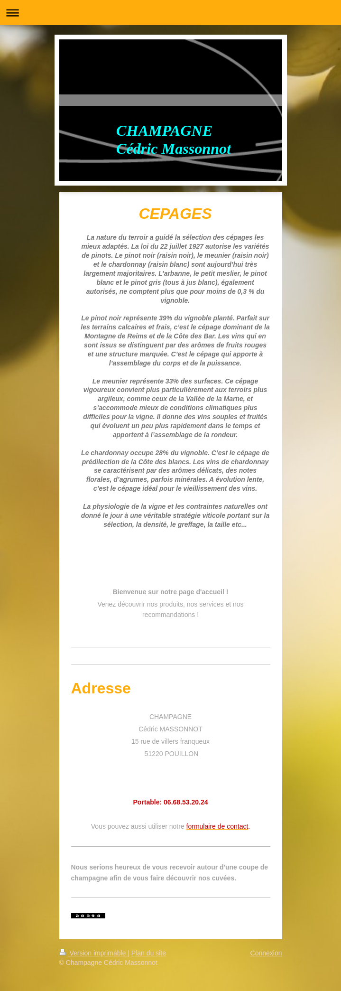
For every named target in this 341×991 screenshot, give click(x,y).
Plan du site (148, 953)
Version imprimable (93, 953)
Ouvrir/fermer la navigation (170, 12)
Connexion (266, 953)
